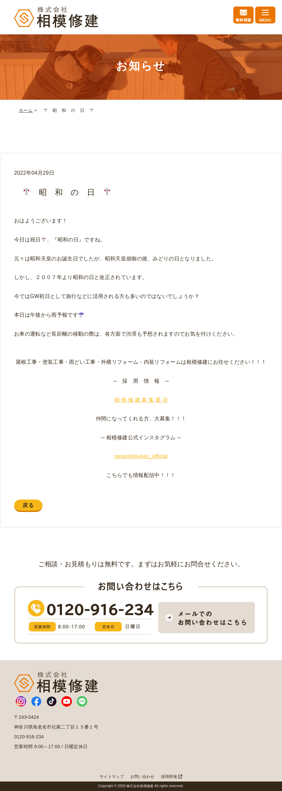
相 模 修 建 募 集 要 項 (141, 400)
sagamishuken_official (141, 456)
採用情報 (171, 776)
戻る (28, 505)
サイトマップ (112, 776)
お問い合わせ (142, 776)
